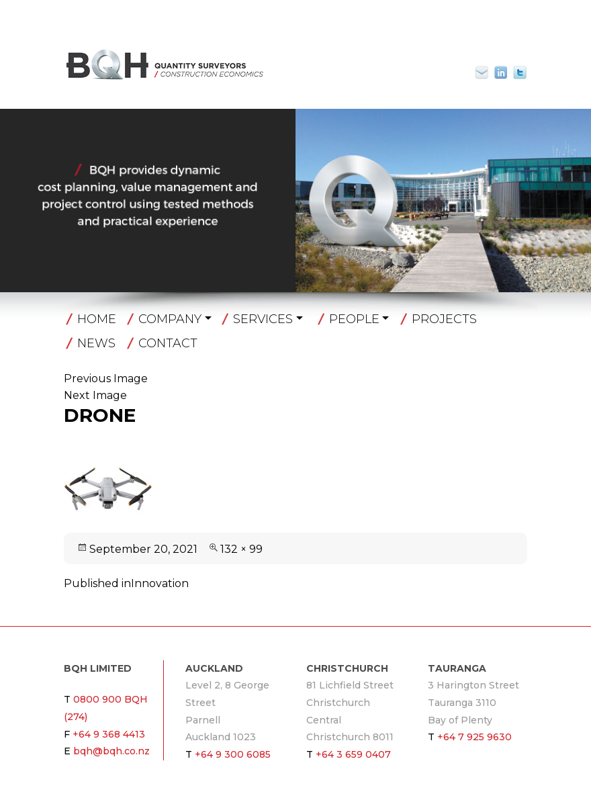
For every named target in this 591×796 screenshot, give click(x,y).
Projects (444, 319)
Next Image (95, 395)
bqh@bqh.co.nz (487, 72)
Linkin (501, 72)
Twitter (520, 72)
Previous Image (106, 378)
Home (96, 319)
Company (169, 319)
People (354, 319)
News (96, 343)
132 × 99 (241, 549)
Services (263, 319)
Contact (167, 343)
